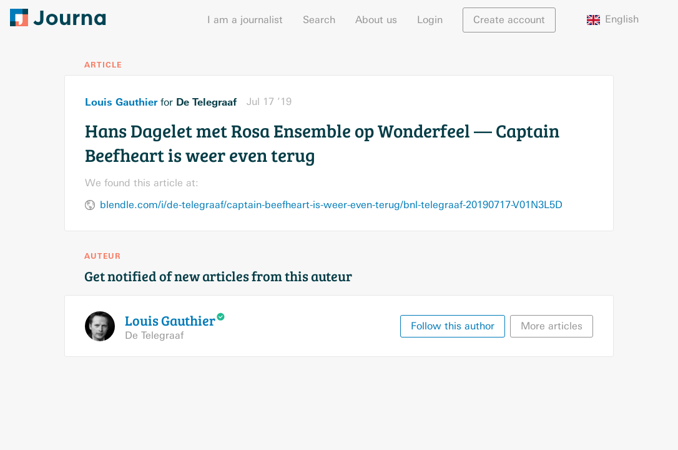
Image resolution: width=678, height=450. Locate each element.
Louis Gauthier (121, 102)
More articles (551, 326)
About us (376, 20)
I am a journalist (245, 20)
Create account (509, 20)
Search (319, 20)
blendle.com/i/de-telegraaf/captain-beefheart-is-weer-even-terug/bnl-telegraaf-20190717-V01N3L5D (331, 205)
